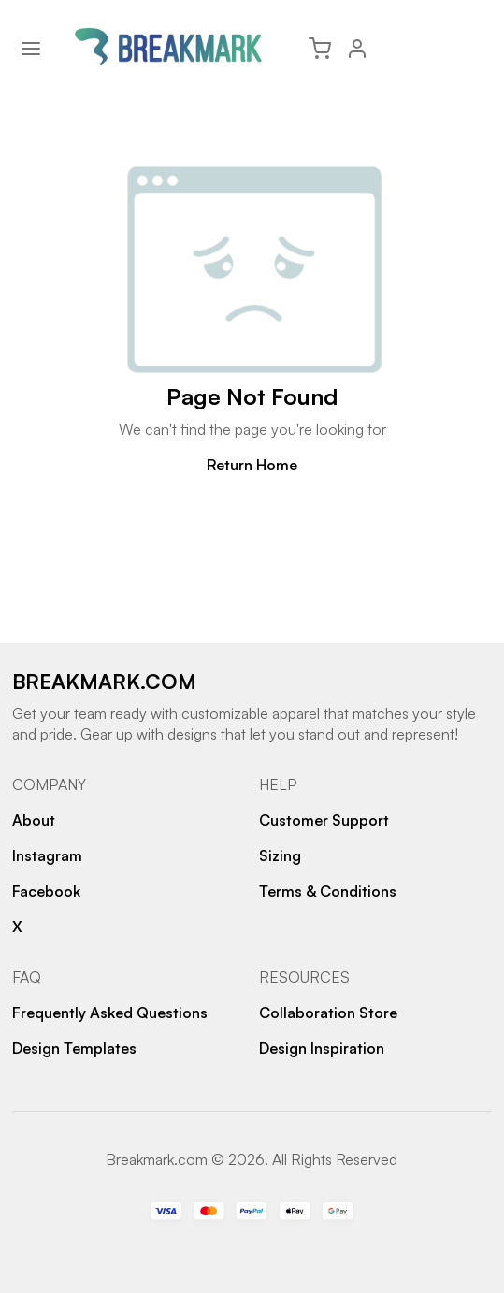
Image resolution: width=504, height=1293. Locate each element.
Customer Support (324, 820)
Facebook (46, 891)
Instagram (47, 855)
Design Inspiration (321, 1048)
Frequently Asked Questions (110, 1012)
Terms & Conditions (327, 891)
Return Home (252, 464)
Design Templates (74, 1048)
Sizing (280, 855)
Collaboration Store (328, 1012)
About (33, 820)
